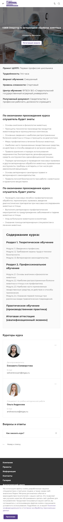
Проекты (7, 467)
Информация (9, 471)
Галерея (7, 480)
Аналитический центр (14, 485)
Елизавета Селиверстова (20, 365)
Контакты (7, 476)
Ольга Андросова (16, 404)
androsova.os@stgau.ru (17, 412)
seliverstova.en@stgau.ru (18, 373)
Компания (8, 463)
